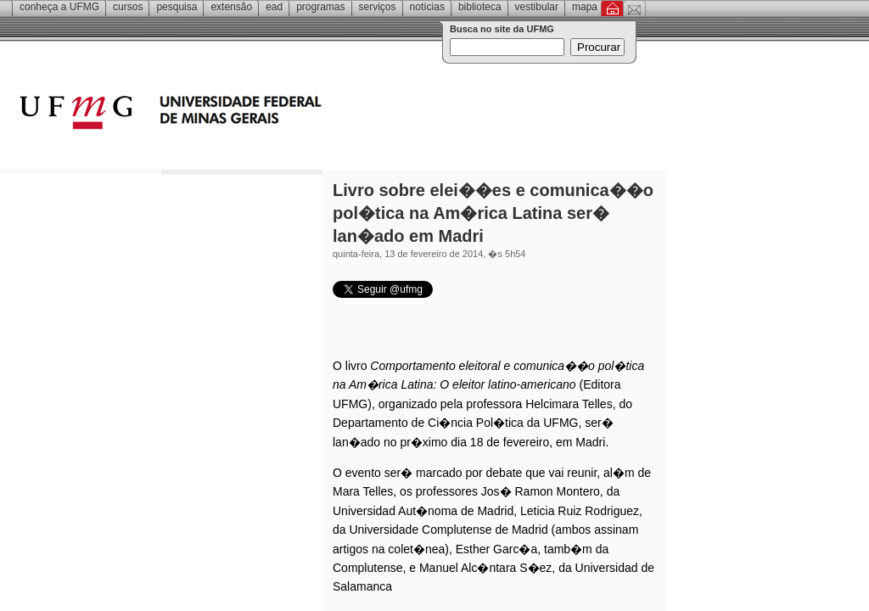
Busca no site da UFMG (502, 29)
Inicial (612, 8)
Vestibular (536, 7)
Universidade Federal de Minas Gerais (267, 114)
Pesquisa (176, 7)
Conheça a (59, 7)
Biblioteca (480, 7)
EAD (274, 7)
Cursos (128, 7)
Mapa (584, 7)
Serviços (377, 7)
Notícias (427, 7)
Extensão (231, 7)
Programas (320, 7)
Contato (634, 8)
